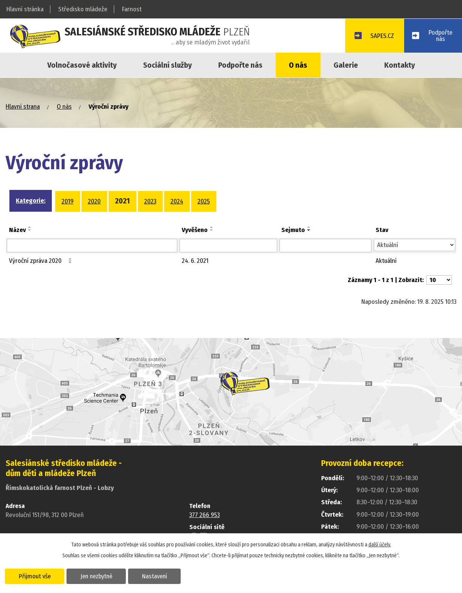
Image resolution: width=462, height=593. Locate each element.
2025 (204, 201)
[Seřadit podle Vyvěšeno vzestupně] (212, 227)
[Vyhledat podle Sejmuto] (325, 245)
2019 (68, 201)
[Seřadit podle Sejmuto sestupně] (309, 230)
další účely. (379, 544)
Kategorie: (30, 201)
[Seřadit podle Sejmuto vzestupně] (309, 227)
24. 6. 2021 (195, 261)
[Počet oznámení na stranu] (439, 280)
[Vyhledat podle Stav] (414, 245)
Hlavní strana (23, 107)
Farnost (132, 9)
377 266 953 (204, 515)
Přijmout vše (35, 575)
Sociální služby (167, 65)
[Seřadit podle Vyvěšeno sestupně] (212, 230)
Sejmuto (293, 230)
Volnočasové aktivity (82, 65)
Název (17, 230)
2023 (150, 201)
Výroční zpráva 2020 (41, 261)
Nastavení (155, 575)
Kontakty (399, 65)
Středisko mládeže (82, 9)
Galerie (346, 65)
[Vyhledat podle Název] (92, 245)
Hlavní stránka (25, 9)
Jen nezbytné (97, 575)
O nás (298, 65)
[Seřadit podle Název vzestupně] (30, 227)
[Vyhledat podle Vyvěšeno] (228, 245)
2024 (177, 201)
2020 (94, 201)
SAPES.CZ (381, 36)
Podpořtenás (440, 36)
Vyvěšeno (195, 230)
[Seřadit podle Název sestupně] (30, 230)
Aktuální (386, 261)
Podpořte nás (240, 65)
